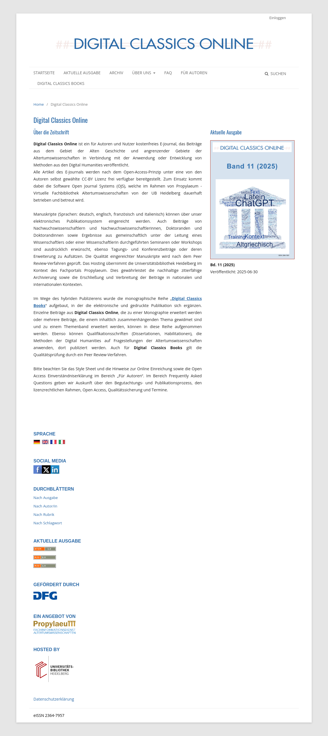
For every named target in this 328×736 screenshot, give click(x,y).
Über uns (142, 72)
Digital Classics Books (60, 83)
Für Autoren (194, 72)
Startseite (44, 72)
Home (38, 104)
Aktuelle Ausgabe (82, 72)
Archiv (116, 72)
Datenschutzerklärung (53, 699)
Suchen (278, 73)
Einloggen (277, 17)
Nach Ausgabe (45, 497)
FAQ (168, 72)
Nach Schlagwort (47, 522)
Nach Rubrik (43, 514)
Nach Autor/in (45, 506)
